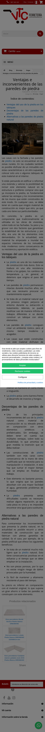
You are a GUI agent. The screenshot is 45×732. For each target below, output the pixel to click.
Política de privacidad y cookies (30, 383)
